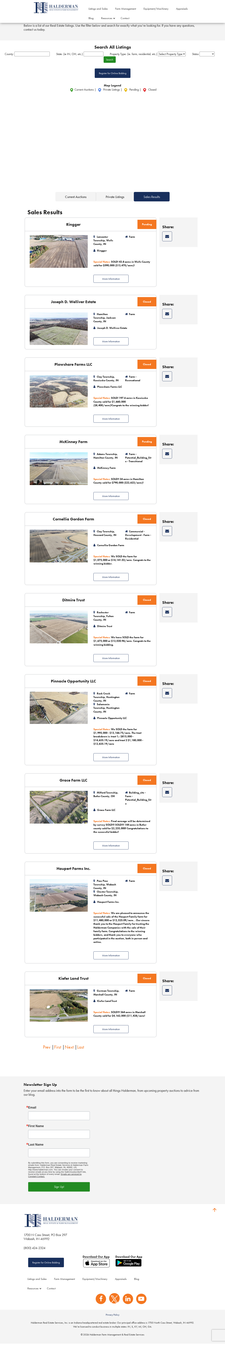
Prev (46, 1056)
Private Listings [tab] (115, 206)
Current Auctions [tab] (75, 206)
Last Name (35, 1153)
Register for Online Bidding (112, 82)
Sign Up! (59, 1196)
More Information (111, 288)
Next (69, 1056)
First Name (36, 1135)
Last (80, 1056)
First (57, 1056)
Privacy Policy (112, 1325)
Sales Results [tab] (152, 206)
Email (32, 1116)
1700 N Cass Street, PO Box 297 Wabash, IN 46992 (45, 1246)
